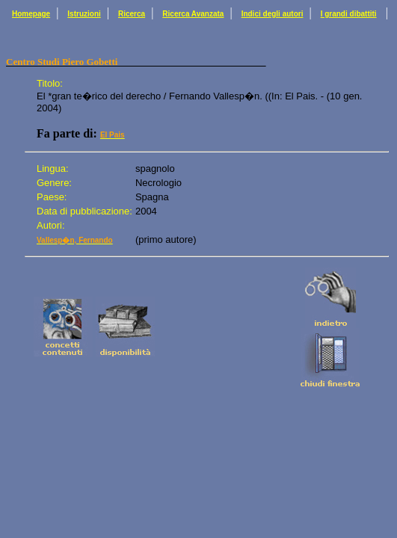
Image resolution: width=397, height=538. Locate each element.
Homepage (31, 14)
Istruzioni (83, 14)
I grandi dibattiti (349, 14)
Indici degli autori (272, 14)
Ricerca (131, 14)
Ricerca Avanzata (193, 14)
